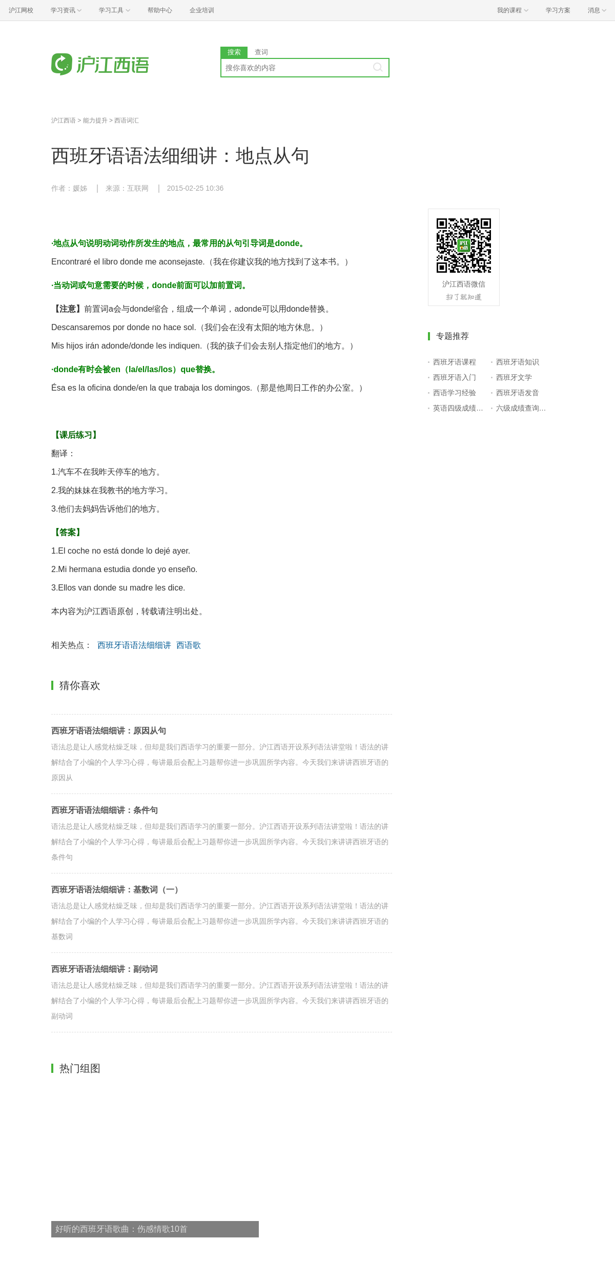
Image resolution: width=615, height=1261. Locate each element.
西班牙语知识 (517, 362)
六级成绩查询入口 (523, 408)
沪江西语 (63, 120)
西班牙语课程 (454, 362)
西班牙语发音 (517, 393)
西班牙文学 (514, 377)
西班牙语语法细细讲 (134, 645)
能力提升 (95, 120)
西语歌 (188, 645)
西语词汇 (126, 120)
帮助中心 (160, 10)
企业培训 (202, 10)
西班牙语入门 (454, 377)
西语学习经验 (454, 393)
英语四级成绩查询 (460, 408)
